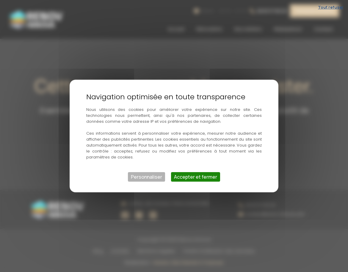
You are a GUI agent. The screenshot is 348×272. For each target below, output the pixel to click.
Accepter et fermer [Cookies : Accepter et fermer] (195, 177)
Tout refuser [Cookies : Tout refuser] (331, 7)
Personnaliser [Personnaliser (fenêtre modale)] (146, 177)
